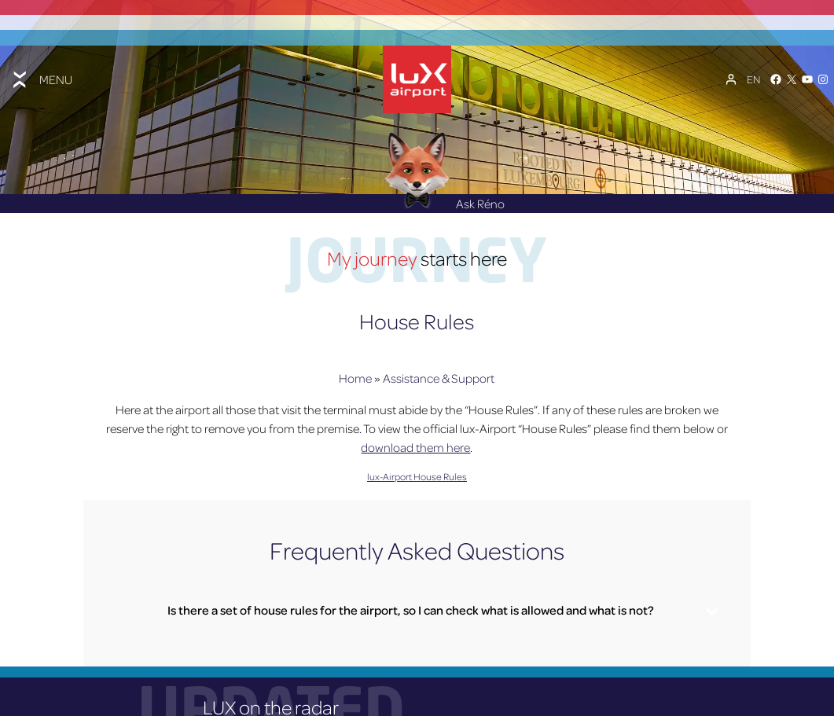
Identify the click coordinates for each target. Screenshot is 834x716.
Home (355, 373)
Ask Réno (444, 198)
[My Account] (731, 76)
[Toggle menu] (41, 75)
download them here (415, 442)
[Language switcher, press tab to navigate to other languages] (753, 76)
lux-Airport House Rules (417, 471)
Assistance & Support (438, 373)
